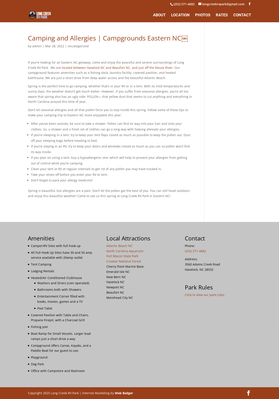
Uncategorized (78, 46)
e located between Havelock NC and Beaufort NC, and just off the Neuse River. (116, 68)
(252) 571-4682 (184, 4)
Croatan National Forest (123, 261)
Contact (242, 15)
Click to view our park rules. (205, 295)
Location (180, 15)
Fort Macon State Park (122, 256)
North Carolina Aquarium (124, 251)
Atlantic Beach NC (119, 246)
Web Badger (124, 393)
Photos (202, 15)
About (159, 15)
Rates (222, 15)
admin (37, 46)
